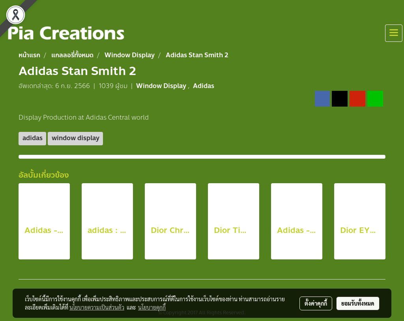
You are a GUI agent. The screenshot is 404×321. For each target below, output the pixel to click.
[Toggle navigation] (393, 33)
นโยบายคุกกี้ (152, 307)
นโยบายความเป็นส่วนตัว (96, 307)
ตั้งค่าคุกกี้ (316, 303)
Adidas (203, 86)
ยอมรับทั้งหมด (357, 303)
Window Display (162, 86)
